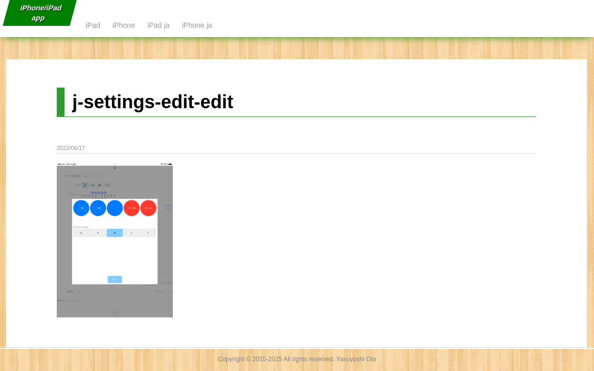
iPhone (124, 25)
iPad (93, 25)
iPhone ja (197, 25)
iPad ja (159, 25)
